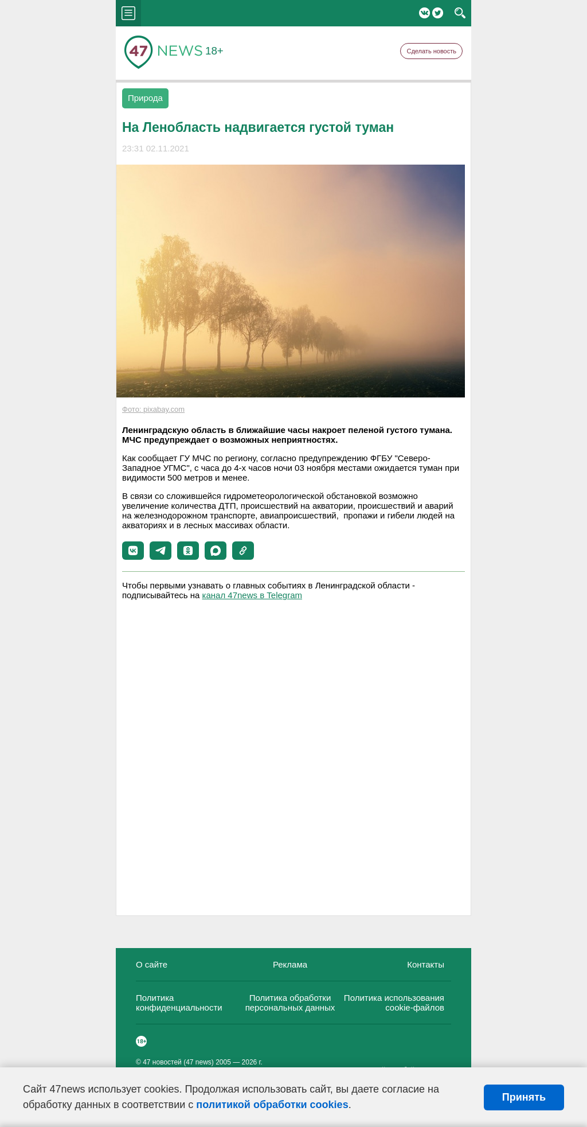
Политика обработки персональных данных (290, 1002)
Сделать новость (431, 51)
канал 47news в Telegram (252, 595)
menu (128, 13)
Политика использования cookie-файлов (394, 1002)
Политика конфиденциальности (179, 1002)
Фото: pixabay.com (153, 409)
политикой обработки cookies (272, 1104)
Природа (145, 98)
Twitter (437, 12)
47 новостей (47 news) (178, 1062)
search (460, 13)
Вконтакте (424, 12)
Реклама (290, 964)
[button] (133, 550)
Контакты (425, 964)
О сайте (151, 964)
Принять (524, 1097)
